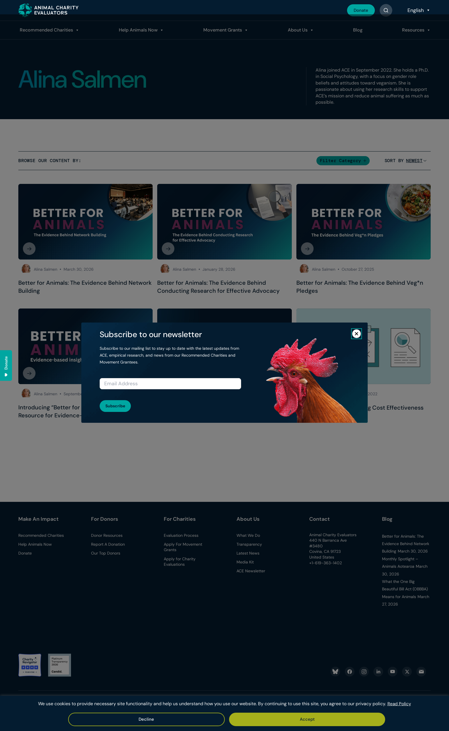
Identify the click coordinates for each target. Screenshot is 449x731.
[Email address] (170, 383)
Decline (242, 719)
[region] (224, 713)
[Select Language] (418, 10)
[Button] (385, 10)
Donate (360, 10)
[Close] (356, 333)
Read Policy (399, 704)
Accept (208, 719)
